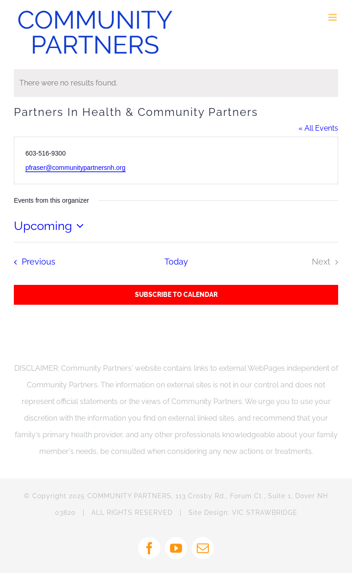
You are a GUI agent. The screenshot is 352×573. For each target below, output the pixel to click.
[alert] (176, 83)
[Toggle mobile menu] (333, 17)
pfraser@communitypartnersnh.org (75, 167)
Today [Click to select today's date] (176, 261)
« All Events (318, 128)
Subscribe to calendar (176, 294)
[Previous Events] (32, 261)
